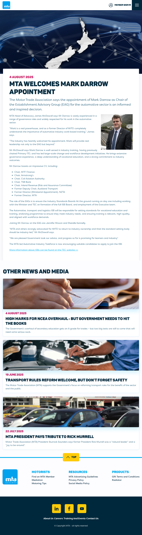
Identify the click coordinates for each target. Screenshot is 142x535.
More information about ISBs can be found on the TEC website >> (43, 249)
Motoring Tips (39, 483)
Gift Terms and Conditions (125, 476)
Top (71, 457)
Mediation (37, 480)
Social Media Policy (79, 483)
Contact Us (92, 518)
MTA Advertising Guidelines (83, 476)
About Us (48, 518)
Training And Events (75, 518)
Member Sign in (119, 5)
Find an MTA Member (43, 476)
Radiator (117, 480)
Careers (58, 518)
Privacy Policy (76, 480)
